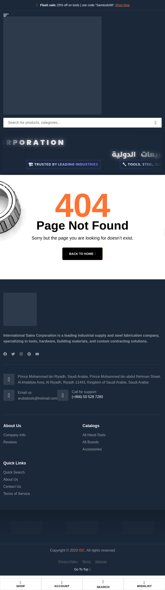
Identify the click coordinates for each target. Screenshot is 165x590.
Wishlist (144, 586)
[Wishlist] (144, 583)
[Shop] (21, 583)
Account (62, 586)
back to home (82, 254)
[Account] (62, 583)
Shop (20, 586)
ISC (82, 550)
